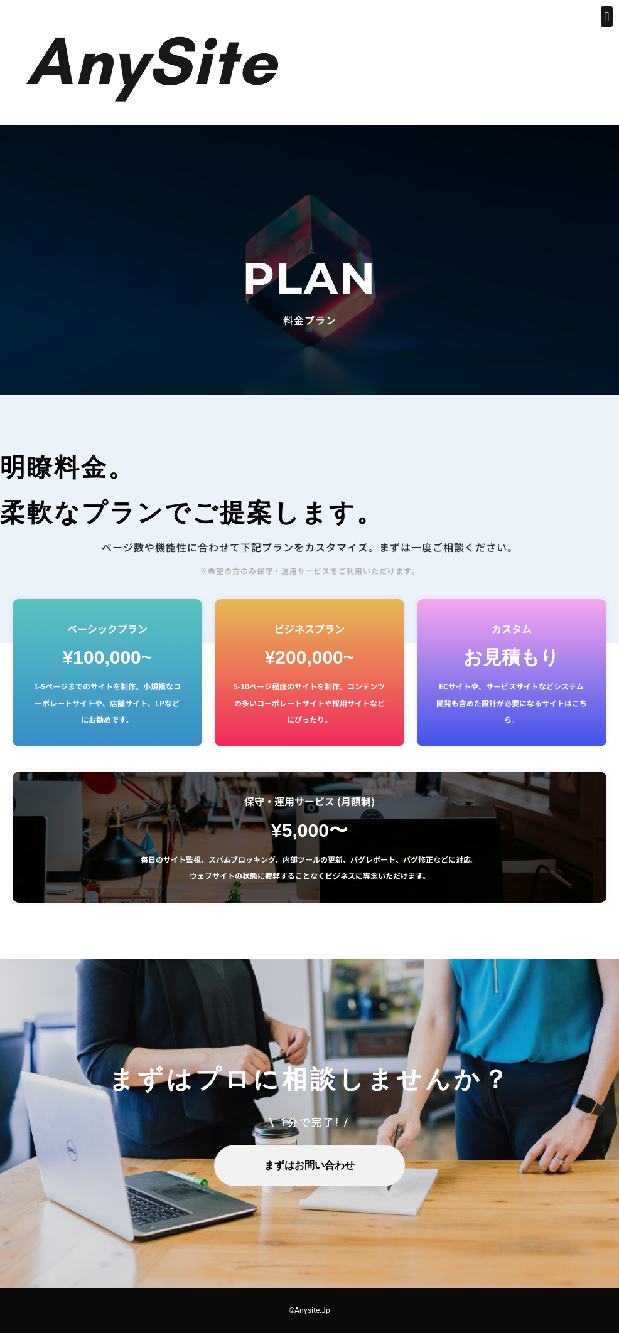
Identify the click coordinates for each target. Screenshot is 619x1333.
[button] (607, 16)
